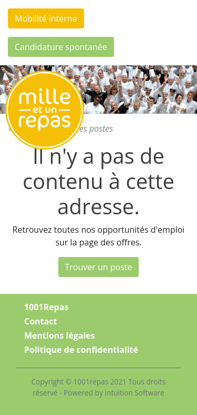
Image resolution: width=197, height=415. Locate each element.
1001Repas (46, 307)
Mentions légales (59, 335)
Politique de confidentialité (81, 349)
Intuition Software (134, 393)
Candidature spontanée (61, 47)
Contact (40, 321)
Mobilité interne (46, 18)
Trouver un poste (98, 267)
